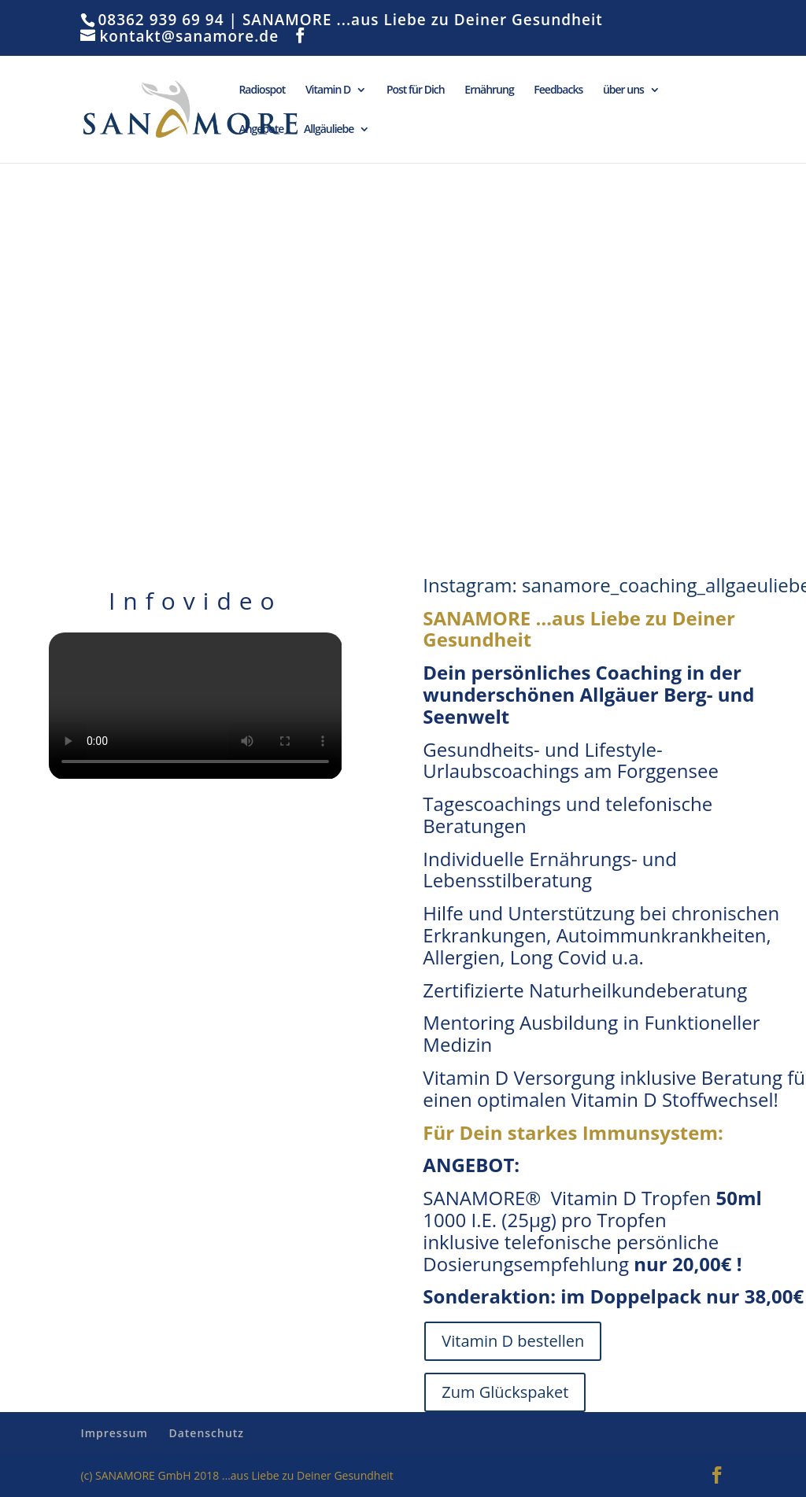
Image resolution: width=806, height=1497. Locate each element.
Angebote (260, 130)
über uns (623, 90)
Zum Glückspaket (505, 1392)
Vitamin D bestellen (513, 1340)
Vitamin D (327, 90)
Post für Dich (415, 90)
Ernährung (488, 90)
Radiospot (261, 90)
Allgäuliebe (329, 130)
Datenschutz (206, 1432)
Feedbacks (558, 90)
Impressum (113, 1432)
